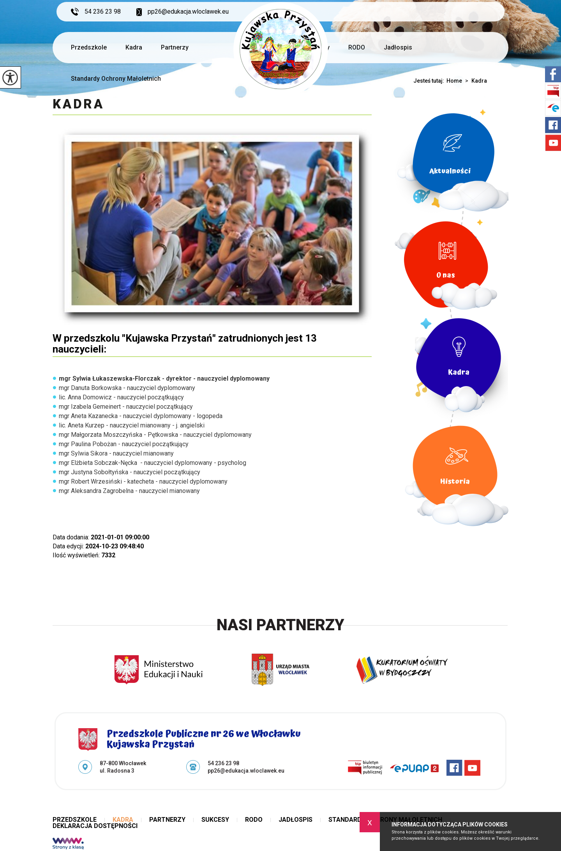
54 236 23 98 (96, 12)
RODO (356, 47)
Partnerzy (175, 47)
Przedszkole (89, 47)
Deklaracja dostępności (95, 826)
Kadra (133, 47)
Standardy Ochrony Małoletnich (116, 78)
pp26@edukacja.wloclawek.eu (182, 12)
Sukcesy (215, 820)
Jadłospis (398, 47)
